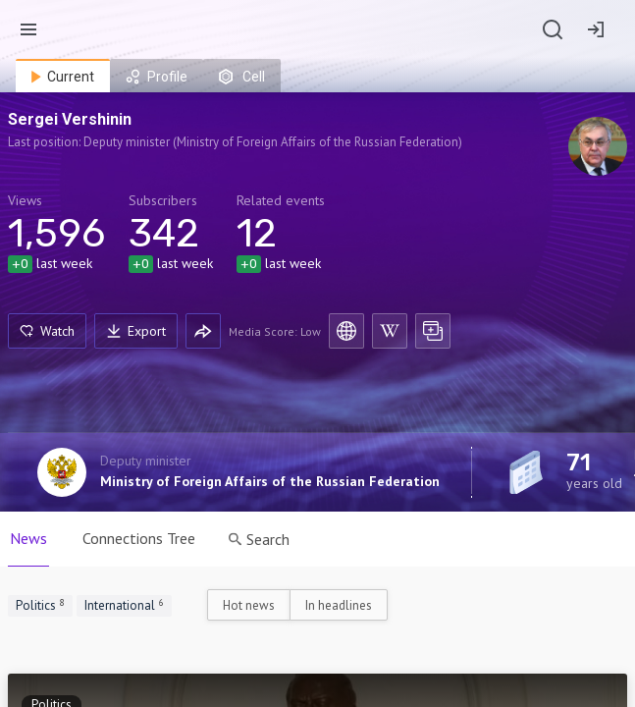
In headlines (338, 605)
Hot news (249, 605)
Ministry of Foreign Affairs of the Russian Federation (270, 481)
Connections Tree (138, 538)
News (28, 538)
